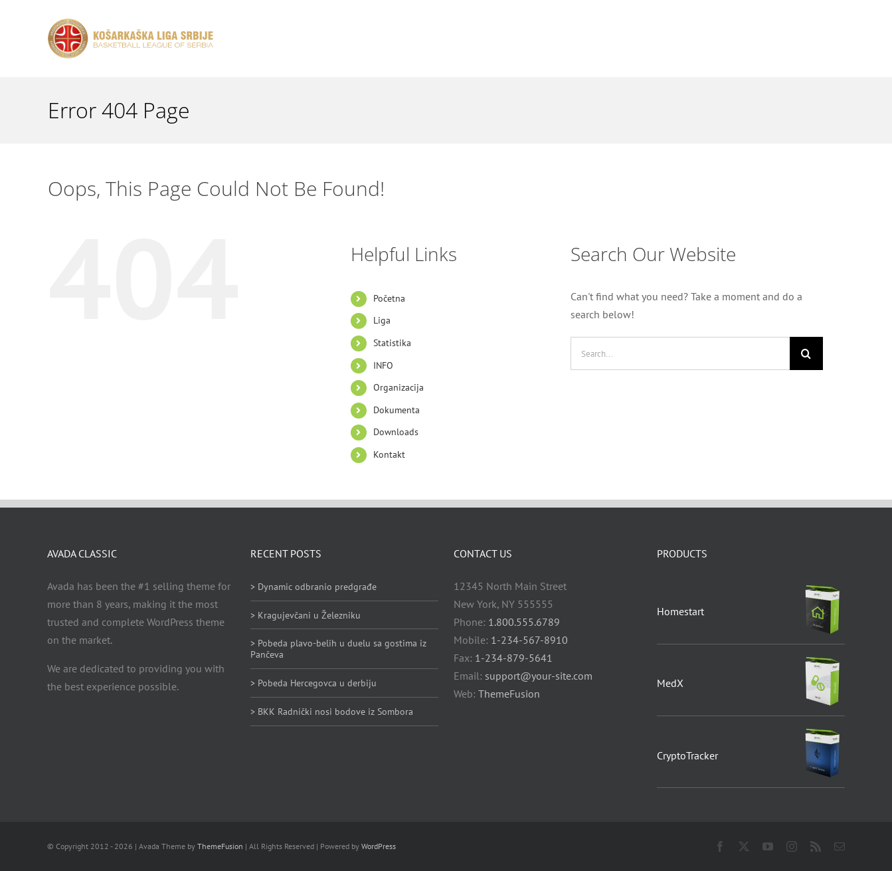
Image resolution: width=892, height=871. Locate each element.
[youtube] (767, 846)
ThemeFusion (509, 693)
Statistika (392, 343)
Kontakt (389, 454)
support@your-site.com (538, 675)
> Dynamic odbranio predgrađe (313, 587)
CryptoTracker (687, 755)
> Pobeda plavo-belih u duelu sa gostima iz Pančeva (338, 648)
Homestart (680, 611)
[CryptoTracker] (822, 732)
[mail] (839, 846)
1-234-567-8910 (529, 639)
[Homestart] (822, 588)
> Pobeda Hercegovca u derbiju (313, 683)
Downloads (395, 432)
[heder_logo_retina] (130, 23)
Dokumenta (396, 410)
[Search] (806, 353)
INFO (383, 365)
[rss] (815, 846)
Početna (389, 298)
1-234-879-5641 (514, 657)
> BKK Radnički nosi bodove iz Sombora (331, 712)
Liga (382, 320)
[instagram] (791, 846)
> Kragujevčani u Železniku (305, 615)
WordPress (378, 846)
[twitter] (744, 846)
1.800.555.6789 (524, 622)
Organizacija (398, 387)
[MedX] (822, 660)
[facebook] (720, 846)
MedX (670, 683)
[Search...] (680, 353)
